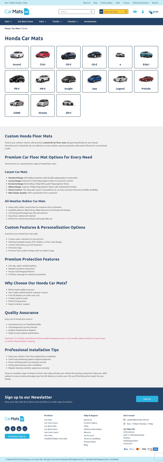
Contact (126, 3)
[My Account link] (143, 12)
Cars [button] (8, 21)
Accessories (90, 21)
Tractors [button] (73, 21)
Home (7, 28)
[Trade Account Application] (135, 12)
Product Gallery (106, 3)
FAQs (118, 3)
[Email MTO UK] (24, 428)
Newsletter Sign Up (17, 436)
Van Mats (48, 435)
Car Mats (16, 28)
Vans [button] (42, 21)
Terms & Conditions (92, 438)
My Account (89, 435)
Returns (155, 3)
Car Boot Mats (50, 426)
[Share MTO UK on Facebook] (13, 428)
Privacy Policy (90, 441)
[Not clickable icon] (77, 11)
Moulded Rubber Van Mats (55, 438)
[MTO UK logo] (22, 419)
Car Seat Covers (51, 423)
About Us (86, 3)
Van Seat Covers (51, 432)
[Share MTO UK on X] (7, 428)
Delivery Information (141, 3)
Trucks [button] (57, 21)
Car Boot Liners (25, 21)
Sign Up (147, 399)
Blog (95, 3)
